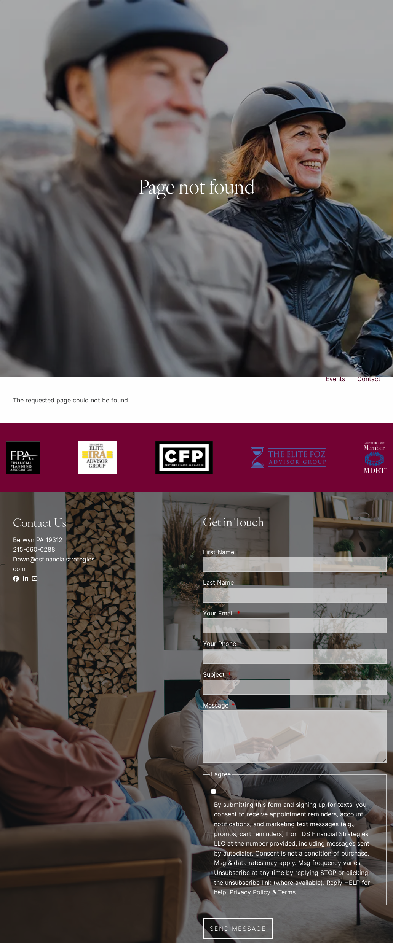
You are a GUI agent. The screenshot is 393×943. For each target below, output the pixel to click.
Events (335, 379)
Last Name (218, 582)
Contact (368, 379)
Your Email (249, 613)
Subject (245, 674)
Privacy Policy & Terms (263, 892)
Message (247, 705)
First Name (218, 552)
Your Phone (219, 643)
